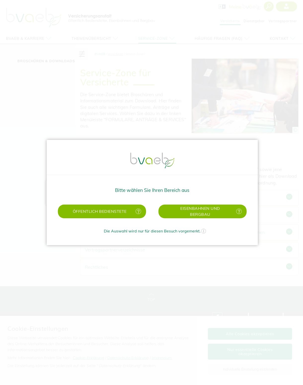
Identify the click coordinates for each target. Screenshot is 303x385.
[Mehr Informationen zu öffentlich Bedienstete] (137, 211)
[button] (102, 211)
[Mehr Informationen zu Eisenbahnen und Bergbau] (238, 211)
